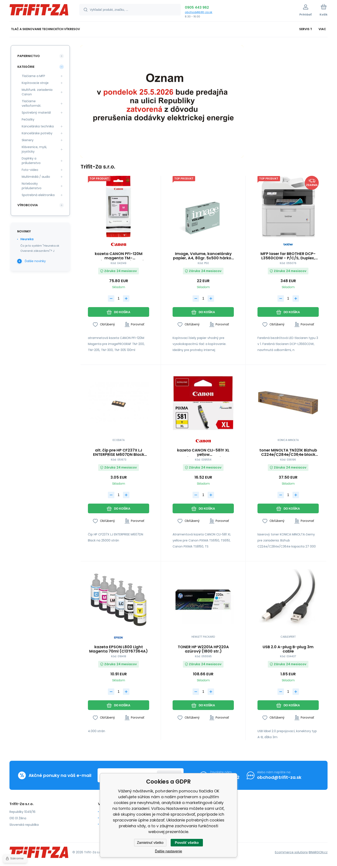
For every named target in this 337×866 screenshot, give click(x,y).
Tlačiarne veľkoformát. (31, 103)
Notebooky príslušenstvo (31, 185)
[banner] (39, 11)
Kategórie (25, 67)
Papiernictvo (28, 56)
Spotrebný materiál (36, 112)
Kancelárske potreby (37, 133)
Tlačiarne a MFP (33, 76)
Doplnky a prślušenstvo (31, 160)
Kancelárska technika (38, 126)
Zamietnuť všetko (150, 842)
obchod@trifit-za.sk (198, 12)
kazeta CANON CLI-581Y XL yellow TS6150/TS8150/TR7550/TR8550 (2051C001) (203, 452)
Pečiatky (28, 119)
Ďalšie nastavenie (168, 851)
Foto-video (30, 170)
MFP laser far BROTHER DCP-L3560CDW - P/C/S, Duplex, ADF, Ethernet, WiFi (288, 256)
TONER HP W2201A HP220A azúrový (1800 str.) (203, 649)
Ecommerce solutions (291, 852)
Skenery (28, 140)
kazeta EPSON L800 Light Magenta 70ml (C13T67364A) (118, 649)
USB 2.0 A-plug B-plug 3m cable (288, 649)
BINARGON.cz (318, 852)
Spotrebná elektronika (38, 195)
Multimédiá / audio (36, 177)
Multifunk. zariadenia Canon (37, 92)
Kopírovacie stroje (35, 83)
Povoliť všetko (187, 842)
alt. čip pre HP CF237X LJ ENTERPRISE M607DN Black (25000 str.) (118, 452)
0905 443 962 (197, 7)
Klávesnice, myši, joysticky (34, 149)
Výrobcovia (27, 205)
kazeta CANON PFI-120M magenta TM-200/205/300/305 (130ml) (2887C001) (118, 256)
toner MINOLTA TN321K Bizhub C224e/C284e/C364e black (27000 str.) (288, 452)
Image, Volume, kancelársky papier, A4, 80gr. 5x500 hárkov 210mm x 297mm (203, 256)
